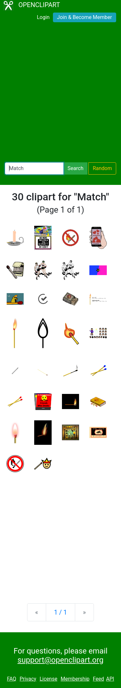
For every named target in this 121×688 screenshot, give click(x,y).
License (48, 679)
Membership (75, 679)
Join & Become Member (84, 17)
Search (75, 168)
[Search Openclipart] (34, 168)
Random (102, 168)
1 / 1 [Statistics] (60, 612)
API (110, 679)
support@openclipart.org (60, 659)
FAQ (11, 679)
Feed (98, 679)
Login (43, 17)
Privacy (28, 679)
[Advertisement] (60, 93)
